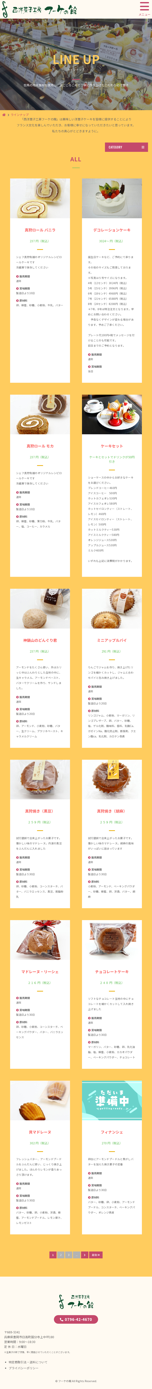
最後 (96, 1255)
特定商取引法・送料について (28, 1362)
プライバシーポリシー (24, 1368)
